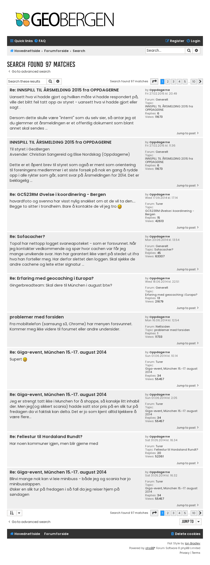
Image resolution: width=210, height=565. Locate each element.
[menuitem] (40, 41)
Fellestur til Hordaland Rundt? (176, 449)
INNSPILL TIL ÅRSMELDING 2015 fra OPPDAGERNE (169, 108)
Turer (159, 204)
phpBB (149, 548)
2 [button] (168, 81)
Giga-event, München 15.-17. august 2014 (171, 370)
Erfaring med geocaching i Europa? (171, 294)
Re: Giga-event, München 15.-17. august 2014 (58, 352)
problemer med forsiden (172, 330)
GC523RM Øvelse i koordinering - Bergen (169, 212)
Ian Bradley (192, 543)
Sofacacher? (163, 249)
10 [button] (193, 81)
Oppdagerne (159, 90)
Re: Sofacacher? (27, 237)
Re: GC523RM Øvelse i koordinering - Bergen (58, 194)
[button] (154, 81)
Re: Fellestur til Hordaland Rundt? (46, 437)
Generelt (162, 99)
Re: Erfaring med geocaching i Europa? (52, 278)
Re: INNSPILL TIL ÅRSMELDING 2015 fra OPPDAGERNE (64, 90)
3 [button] (173, 81)
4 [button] (179, 81)
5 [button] (185, 81)
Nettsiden (163, 326)
